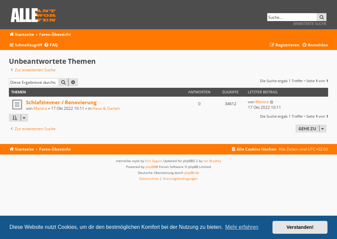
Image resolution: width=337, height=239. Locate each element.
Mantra (40, 108)
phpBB (150, 166)
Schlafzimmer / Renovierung (61, 102)
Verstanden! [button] (300, 227)
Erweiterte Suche (309, 23)
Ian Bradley (212, 160)
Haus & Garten (106, 108)
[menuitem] (51, 45)
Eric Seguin (153, 160)
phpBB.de (191, 172)
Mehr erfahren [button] (241, 227)
